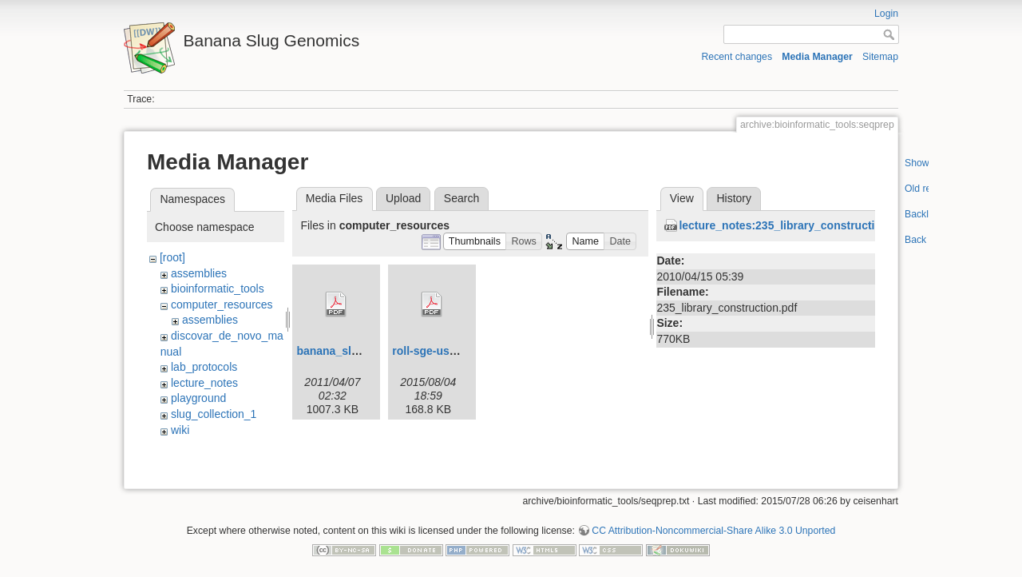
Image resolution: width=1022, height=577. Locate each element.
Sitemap (880, 56)
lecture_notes (204, 382)
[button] (475, 242)
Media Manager (817, 56)
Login (886, 13)
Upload (403, 198)
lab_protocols (204, 366)
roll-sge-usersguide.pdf (454, 350)
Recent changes (737, 56)
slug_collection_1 (213, 414)
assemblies (199, 273)
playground (198, 398)
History (733, 198)
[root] (172, 257)
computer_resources (222, 304)
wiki (180, 430)
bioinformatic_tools (217, 288)
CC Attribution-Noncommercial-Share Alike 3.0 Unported (713, 524)
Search (461, 198)
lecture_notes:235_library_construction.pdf (794, 225)
